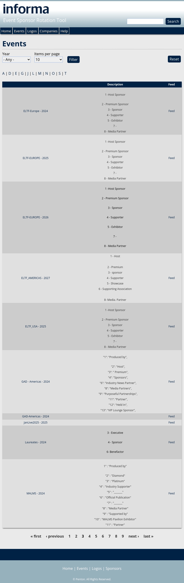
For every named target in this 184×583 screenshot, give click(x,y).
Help (64, 31)
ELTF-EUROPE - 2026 (35, 217)
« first (35, 536)
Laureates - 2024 (35, 442)
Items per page (47, 53)
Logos (32, 31)
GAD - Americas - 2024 (35, 382)
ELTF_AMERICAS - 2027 (35, 278)
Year (6, 53)
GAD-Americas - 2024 (35, 416)
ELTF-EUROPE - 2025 (35, 158)
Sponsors (113, 568)
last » (148, 536)
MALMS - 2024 (36, 493)
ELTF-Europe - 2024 (35, 111)
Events (19, 31)
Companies (49, 31)
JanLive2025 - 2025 (35, 422)
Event (35, 84)
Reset (174, 59)
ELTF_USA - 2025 (35, 326)
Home (6, 31)
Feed (172, 111)
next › (134, 536)
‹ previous (55, 536)
